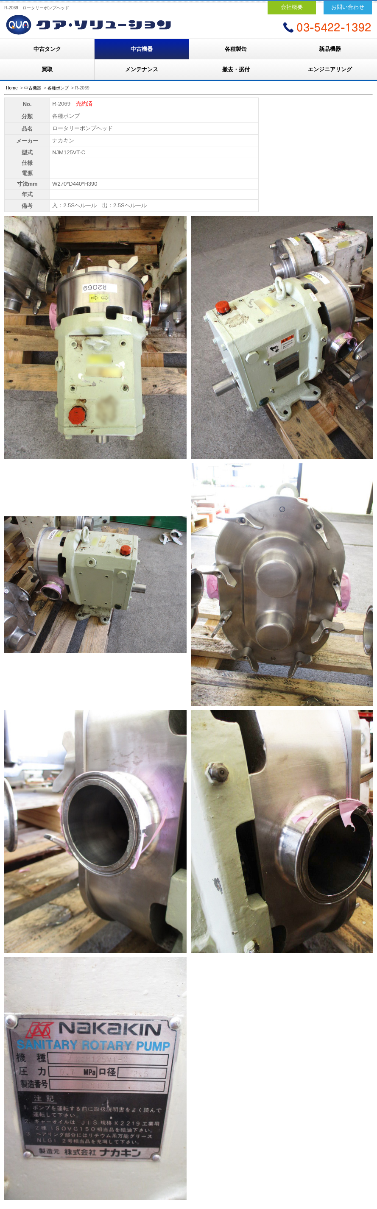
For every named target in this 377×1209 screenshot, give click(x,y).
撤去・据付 (236, 69)
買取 (47, 69)
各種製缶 (236, 49)
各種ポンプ (58, 88)
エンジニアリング (330, 69)
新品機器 (330, 49)
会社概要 (292, 7)
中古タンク (47, 49)
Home (12, 88)
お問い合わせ (347, 7)
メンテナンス (141, 69)
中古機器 (142, 49)
